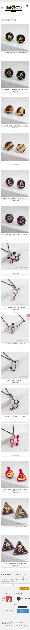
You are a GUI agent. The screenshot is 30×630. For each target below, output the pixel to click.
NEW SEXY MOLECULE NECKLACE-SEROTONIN (15, 416)
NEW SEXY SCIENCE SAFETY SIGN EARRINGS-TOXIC (15, 563)
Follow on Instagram (23, 610)
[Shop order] (9, 20)
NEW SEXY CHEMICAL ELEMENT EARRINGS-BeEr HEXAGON (15, 89)
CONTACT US (23, 622)
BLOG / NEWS (16, 622)
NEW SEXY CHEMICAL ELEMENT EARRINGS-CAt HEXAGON (15, 162)
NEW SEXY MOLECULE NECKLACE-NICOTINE (15, 380)
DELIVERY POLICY (6, 623)
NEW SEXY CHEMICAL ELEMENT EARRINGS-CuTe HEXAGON (15, 234)
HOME (3, 622)
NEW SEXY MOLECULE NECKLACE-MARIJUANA (15, 344)
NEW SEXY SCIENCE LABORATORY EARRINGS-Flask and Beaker (15, 490)
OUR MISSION (9, 622)
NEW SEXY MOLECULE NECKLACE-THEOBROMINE (15, 453)
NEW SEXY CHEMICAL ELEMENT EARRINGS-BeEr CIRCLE (15, 52)
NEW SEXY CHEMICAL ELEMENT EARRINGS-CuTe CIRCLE (15, 198)
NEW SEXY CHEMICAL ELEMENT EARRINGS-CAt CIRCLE (15, 125)
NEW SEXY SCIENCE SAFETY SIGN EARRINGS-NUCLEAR (15, 527)
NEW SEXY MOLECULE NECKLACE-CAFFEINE (15, 271)
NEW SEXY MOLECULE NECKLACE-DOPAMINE (15, 307)
